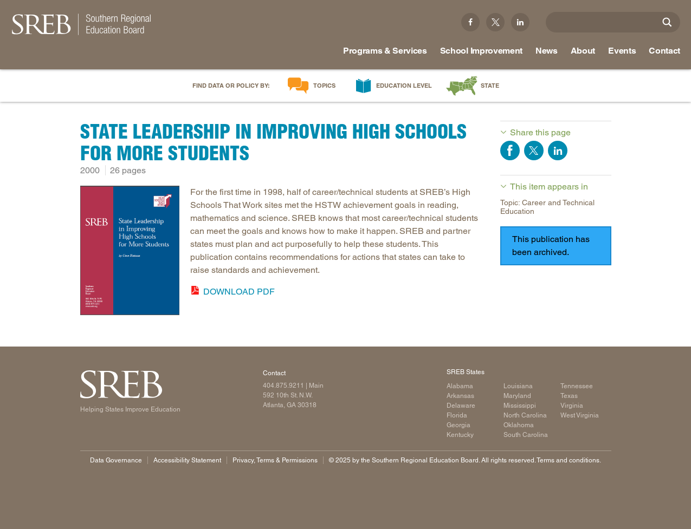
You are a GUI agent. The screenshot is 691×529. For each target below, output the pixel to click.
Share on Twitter (534, 150)
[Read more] (130, 252)
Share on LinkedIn (557, 150)
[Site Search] (667, 22)
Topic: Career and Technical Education (547, 207)
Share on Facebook (510, 150)
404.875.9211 (283, 385)
